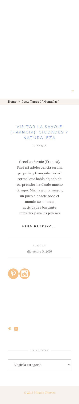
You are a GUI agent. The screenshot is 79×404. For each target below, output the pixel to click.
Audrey (39, 245)
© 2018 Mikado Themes (39, 392)
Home (12, 101)
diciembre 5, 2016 (39, 251)
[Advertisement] (39, 41)
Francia (39, 145)
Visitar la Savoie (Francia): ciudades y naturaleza (39, 132)
